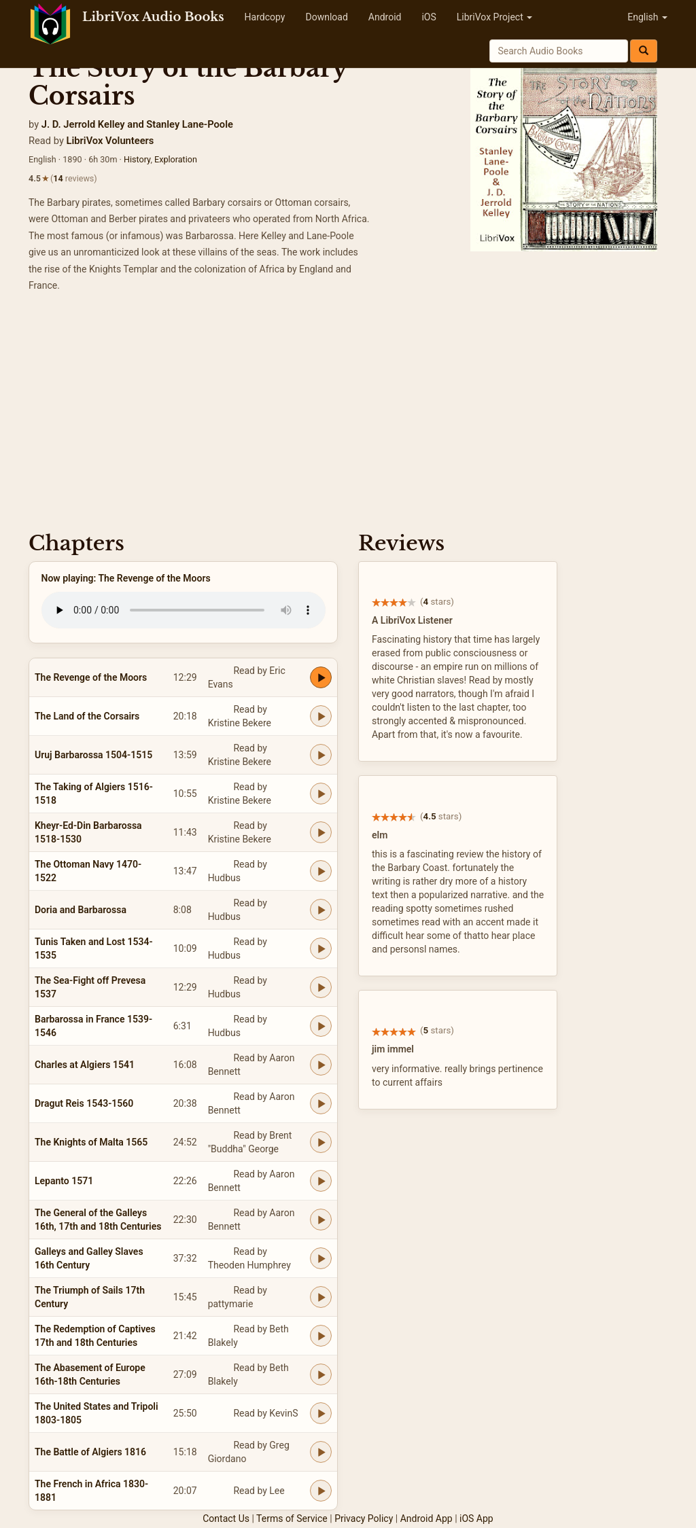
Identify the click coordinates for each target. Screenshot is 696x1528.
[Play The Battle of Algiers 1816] (321, 1452)
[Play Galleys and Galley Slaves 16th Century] (321, 1258)
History (137, 159)
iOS (428, 17)
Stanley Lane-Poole (189, 124)
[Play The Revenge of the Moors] (321, 677)
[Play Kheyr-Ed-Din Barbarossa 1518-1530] (321, 832)
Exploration (175, 159)
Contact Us (226, 1518)
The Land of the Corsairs (87, 716)
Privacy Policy (363, 1518)
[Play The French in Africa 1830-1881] (321, 1491)
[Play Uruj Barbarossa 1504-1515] (321, 755)
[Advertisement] (348, 416)
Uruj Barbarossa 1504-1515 (93, 754)
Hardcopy (265, 17)
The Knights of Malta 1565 (91, 1142)
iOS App (476, 1518)
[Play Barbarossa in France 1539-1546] (321, 1026)
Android (385, 17)
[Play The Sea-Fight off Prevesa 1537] (321, 987)
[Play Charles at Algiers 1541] (321, 1065)
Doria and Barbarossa (80, 909)
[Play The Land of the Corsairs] (321, 716)
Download (326, 17)
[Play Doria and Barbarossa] (321, 910)
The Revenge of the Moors (91, 677)
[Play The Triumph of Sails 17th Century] (321, 1297)
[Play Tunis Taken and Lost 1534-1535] (321, 948)
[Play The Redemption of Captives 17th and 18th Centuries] (321, 1336)
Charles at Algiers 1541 (85, 1064)
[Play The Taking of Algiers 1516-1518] (321, 793)
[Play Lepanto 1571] (321, 1181)
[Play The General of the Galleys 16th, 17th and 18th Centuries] (321, 1219)
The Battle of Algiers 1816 (90, 1451)
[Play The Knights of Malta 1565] (321, 1142)
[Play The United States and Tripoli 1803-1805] (321, 1413)
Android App (426, 1518)
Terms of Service (292, 1518)
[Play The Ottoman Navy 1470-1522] (321, 871)
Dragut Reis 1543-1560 (84, 1103)
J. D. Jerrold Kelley (83, 124)
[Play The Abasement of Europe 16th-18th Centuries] (321, 1374)
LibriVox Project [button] (494, 17)
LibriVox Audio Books (153, 17)
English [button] (647, 17)
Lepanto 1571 (64, 1180)
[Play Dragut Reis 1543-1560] (321, 1103)
